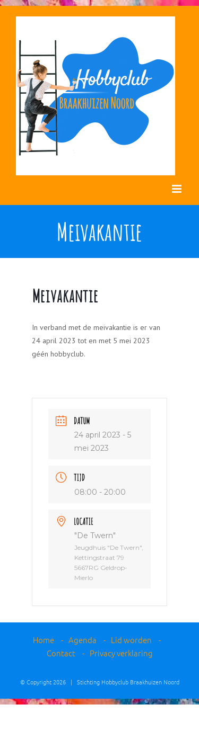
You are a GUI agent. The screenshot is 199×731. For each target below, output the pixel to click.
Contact (61, 652)
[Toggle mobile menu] (177, 188)
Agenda (82, 639)
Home (43, 639)
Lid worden (131, 639)
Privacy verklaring (121, 652)
